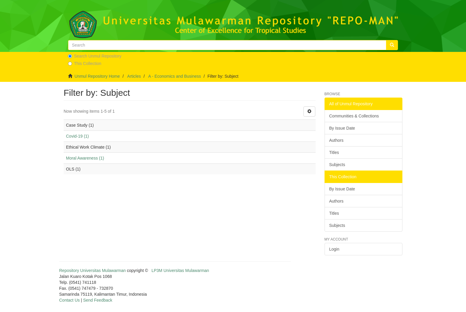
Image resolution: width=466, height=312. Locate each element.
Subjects (337, 164)
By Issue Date (342, 128)
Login (334, 249)
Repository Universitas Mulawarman (92, 270)
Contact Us (69, 300)
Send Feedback (97, 300)
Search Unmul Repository (95, 56)
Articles (134, 76)
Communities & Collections (354, 116)
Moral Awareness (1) (85, 158)
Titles (334, 152)
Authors (336, 140)
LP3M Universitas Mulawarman (180, 270)
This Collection (84, 63)
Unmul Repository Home (97, 76)
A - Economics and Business (174, 76)
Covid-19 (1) (77, 136)
